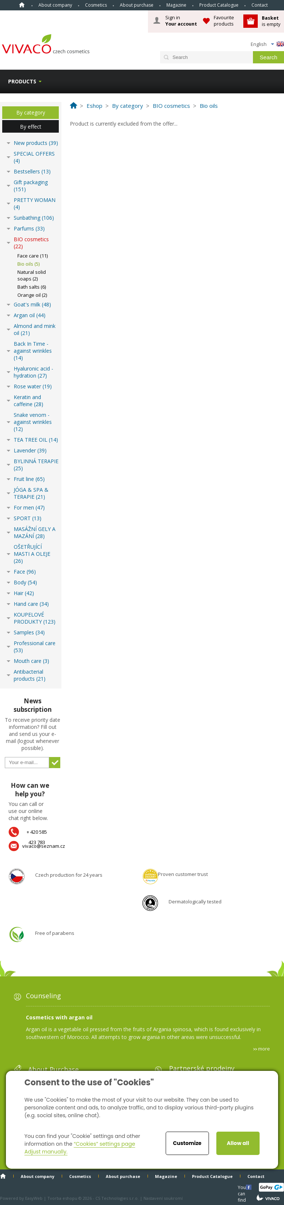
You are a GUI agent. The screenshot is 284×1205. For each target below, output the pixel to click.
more (264, 1048)
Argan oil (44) (29, 315)
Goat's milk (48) (32, 304)
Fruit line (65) (29, 478)
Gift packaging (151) (31, 186)
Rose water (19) (33, 386)
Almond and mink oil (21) (34, 329)
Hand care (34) (31, 603)
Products (22, 81)
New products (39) (36, 142)
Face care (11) (32, 255)
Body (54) (25, 582)
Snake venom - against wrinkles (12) (33, 421)
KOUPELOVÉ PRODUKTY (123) (34, 618)
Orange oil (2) (32, 295)
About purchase (136, 5)
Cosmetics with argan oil (59, 1017)
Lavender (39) (30, 450)
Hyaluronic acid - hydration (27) (33, 372)
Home (22, 4)
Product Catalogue (219, 5)
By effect (30, 126)
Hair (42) (24, 593)
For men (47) (29, 507)
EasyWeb (34, 1198)
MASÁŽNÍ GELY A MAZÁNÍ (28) (34, 532)
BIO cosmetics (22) (31, 243)
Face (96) (25, 571)
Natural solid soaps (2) (31, 275)
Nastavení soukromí (163, 1198)
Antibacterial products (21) (29, 675)
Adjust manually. (45, 1151)
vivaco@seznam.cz (43, 846)
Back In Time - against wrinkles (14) (33, 350)
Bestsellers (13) (32, 171)
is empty (271, 21)
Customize (187, 1143)
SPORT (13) (27, 518)
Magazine (176, 5)
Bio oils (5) (28, 263)
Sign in (181, 20)
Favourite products (224, 20)
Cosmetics (96, 5)
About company (55, 5)
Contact (259, 5)
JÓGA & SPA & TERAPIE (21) (31, 493)
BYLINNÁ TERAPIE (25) (36, 465)
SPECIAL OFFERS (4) (34, 157)
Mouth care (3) (31, 660)
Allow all (238, 1143)
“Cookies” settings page (104, 1144)
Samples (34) (29, 632)
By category (30, 112)
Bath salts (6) (31, 286)
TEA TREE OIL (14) (36, 439)
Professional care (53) (34, 647)
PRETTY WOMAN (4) (34, 203)
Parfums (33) (29, 228)
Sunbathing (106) (34, 217)
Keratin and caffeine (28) (28, 401)
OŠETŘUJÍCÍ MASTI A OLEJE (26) (32, 553)
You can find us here (242, 1187)
